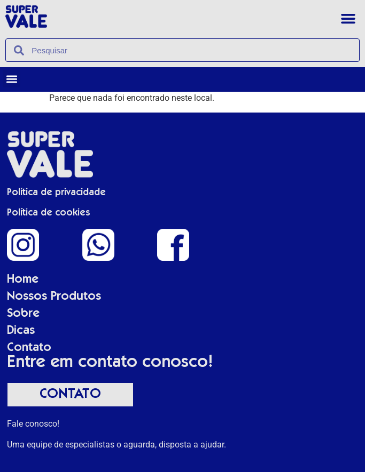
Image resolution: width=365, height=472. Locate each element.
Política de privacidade (56, 193)
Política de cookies (48, 213)
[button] (348, 18)
